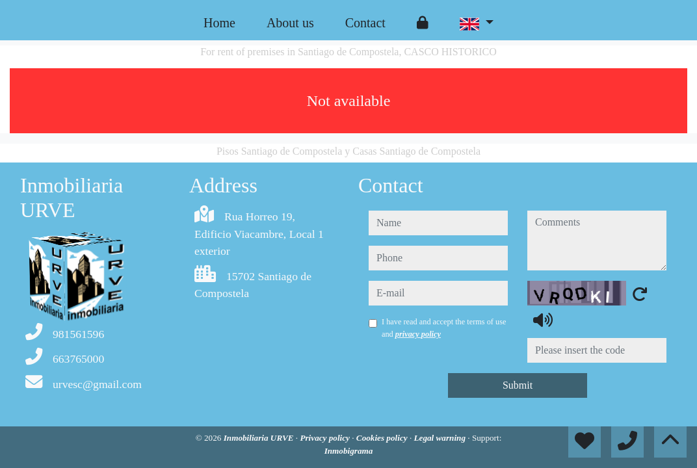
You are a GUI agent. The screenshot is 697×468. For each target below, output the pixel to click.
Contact (365, 23)
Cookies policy (383, 438)
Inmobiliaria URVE (260, 438)
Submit (518, 385)
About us (290, 23)
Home (219, 23)
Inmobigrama (348, 451)
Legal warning (440, 438)
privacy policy (418, 334)
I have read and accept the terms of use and (444, 327)
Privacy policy (326, 438)
